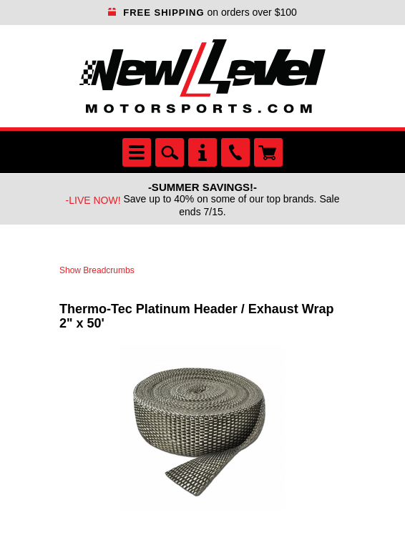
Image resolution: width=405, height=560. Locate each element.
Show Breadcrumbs (97, 270)
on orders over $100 (202, 12)
